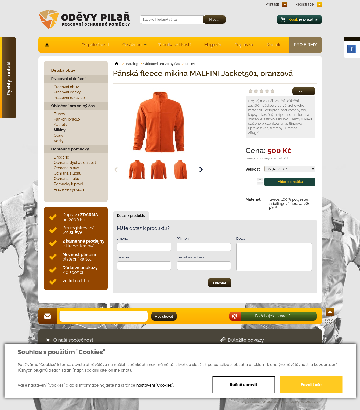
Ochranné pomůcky (70, 149)
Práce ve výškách (69, 189)
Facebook (351, 49)
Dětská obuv (63, 70)
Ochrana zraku (66, 179)
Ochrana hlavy (66, 168)
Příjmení (183, 238)
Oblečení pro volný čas (73, 105)
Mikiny (60, 130)
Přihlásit (272, 4)
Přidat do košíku (290, 182)
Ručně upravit (243, 384)
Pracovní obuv (66, 87)
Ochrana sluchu (68, 173)
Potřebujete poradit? (272, 316)
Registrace (304, 4)
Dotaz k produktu (131, 216)
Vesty (59, 141)
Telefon (123, 257)
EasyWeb (283, 398)
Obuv (58, 135)
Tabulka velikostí (174, 44)
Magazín (212, 44)
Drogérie (61, 157)
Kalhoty (60, 125)
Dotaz (241, 238)
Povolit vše (311, 384)
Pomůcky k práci (68, 184)
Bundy (60, 114)
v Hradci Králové (83, 244)
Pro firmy (305, 44)
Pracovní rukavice (69, 97)
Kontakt (274, 44)
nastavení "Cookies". (155, 385)
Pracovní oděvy (67, 92)
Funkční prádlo (67, 119)
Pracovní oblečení (68, 78)
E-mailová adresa (191, 257)
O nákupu (132, 44)
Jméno (122, 238)
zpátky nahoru (330, 321)
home (46, 45)
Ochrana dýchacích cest (75, 162)
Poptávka (243, 44)
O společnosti (95, 44)
